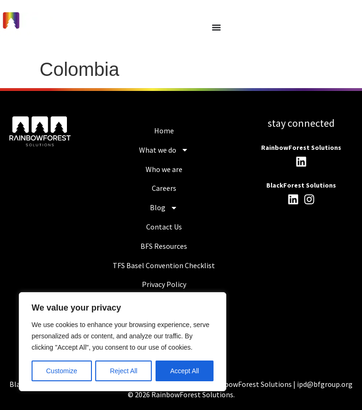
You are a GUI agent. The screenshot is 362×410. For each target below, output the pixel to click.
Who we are (164, 169)
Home (164, 130)
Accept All (184, 371)
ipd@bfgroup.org (325, 384)
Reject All (123, 371)
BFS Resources (163, 246)
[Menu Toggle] (216, 27)
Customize (61, 371)
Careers (164, 188)
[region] (122, 341)
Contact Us (164, 226)
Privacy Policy (164, 284)
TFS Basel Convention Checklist (164, 265)
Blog (164, 207)
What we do (164, 149)
